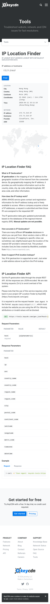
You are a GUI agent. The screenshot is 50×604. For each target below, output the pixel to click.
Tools (25, 42)
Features (6, 542)
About (20, 542)
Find (5, 78)
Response (18, 466)
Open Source (38, 549)
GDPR (31, 589)
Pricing (32, 514)
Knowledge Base (40, 542)
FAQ (34, 553)
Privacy (25, 589)
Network (6, 545)
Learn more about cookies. (19, 599)
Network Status (39, 545)
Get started (19, 514)
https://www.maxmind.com (17, 249)
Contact (21, 549)
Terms (19, 589)
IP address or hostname (12, 66)
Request (7, 466)
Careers (21, 557)
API (4, 553)
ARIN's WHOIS (8, 200)
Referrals (21, 553)
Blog (20, 545)
